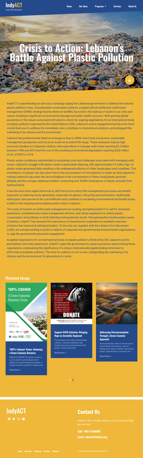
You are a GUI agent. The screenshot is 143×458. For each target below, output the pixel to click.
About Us (132, 6)
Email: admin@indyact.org (92, 437)
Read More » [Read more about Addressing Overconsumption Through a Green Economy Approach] (105, 356)
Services (117, 6)
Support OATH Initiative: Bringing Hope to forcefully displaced (70, 333)
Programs (100, 6)
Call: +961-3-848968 (89, 431)
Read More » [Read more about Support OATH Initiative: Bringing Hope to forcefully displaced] (60, 353)
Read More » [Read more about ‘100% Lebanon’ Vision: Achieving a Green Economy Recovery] (15, 370)
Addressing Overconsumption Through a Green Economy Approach (114, 335)
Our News (83, 6)
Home (69, 6)
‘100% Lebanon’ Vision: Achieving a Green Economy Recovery (26, 351)
